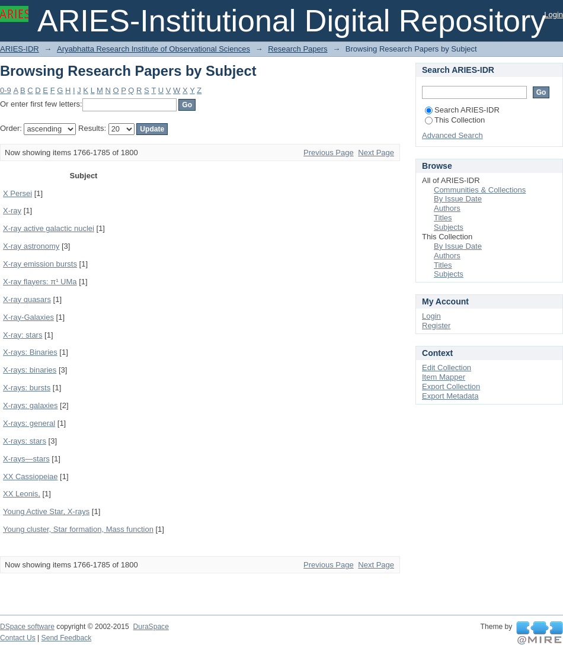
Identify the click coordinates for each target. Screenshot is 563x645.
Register (436, 325)
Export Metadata (450, 396)
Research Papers (297, 48)
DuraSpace (150, 626)
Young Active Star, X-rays (46, 511)
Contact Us (18, 638)
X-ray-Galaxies (28, 317)
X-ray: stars (22, 334)
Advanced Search (452, 135)
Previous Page (328, 152)
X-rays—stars (26, 458)
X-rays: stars (24, 441)
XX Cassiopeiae (30, 476)
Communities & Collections (480, 189)
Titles (443, 217)
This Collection (455, 119)
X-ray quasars (27, 299)
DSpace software (27, 626)
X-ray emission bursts (40, 263)
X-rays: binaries (29, 369)
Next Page (376, 152)
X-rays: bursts (26, 387)
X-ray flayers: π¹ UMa (40, 281)
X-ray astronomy (31, 246)
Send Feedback (66, 638)
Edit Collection (446, 367)
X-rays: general (29, 423)
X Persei (17, 193)
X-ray (12, 210)
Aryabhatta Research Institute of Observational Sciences (153, 48)
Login (553, 14)
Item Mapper (443, 377)
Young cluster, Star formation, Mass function (78, 529)
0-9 (5, 90)
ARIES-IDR (19, 48)
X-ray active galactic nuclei (48, 228)
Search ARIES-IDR (462, 109)
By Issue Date (458, 198)
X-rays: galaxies (30, 405)
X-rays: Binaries (30, 352)
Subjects (448, 227)
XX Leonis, (21, 493)
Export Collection (451, 386)
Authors (447, 208)
